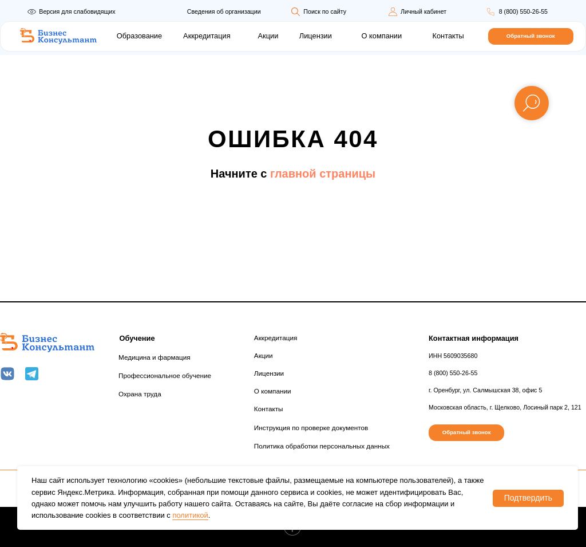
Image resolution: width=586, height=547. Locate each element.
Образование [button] (139, 36)
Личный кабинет (423, 11)
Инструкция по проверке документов (311, 427)
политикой (190, 515)
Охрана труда (139, 394)
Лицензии (315, 36)
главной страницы (322, 173)
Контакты (448, 36)
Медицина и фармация (154, 357)
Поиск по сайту (324, 11)
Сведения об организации (224, 11)
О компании (382, 36)
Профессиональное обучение (164, 375)
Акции (268, 36)
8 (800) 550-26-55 (523, 11)
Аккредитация (207, 36)
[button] (530, 36)
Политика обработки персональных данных (322, 446)
